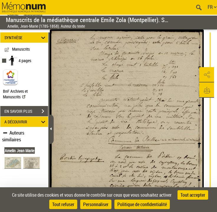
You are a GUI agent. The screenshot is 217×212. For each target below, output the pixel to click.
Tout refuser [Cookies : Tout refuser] (63, 204)
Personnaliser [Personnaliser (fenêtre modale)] (95, 204)
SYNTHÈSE (25, 37)
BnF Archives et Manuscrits (15, 94)
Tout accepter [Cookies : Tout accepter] (192, 195)
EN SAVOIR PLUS (26, 111)
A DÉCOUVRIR (25, 122)
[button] (206, 74)
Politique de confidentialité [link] (142, 204)
